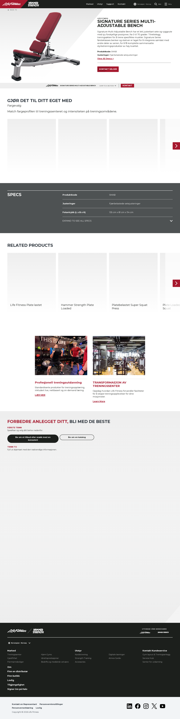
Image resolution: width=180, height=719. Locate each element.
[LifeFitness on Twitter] (154, 706)
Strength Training (83, 658)
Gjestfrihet (12, 658)
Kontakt (121, 4)
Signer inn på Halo (17, 689)
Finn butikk (13, 676)
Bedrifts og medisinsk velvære (55, 662)
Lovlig (10, 680)
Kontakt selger (108, 69)
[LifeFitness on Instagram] (146, 706)
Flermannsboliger (15, 662)
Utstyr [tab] (100, 4)
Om (9, 667)
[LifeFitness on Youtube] (162, 706)
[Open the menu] (168, 4)
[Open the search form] (157, 4)
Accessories (80, 662)
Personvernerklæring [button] (22, 708)
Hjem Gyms (46, 654)
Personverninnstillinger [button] (51, 704)
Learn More (99, 401)
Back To (12, 10)
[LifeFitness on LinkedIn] (129, 706)
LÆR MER (40, 395)
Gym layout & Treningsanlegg (156, 654)
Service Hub (148, 658)
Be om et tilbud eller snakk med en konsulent (33, 438)
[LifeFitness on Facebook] (138, 706)
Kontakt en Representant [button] (24, 704)
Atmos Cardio (115, 658)
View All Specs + (105, 59)
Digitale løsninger (117, 654)
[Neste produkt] (176, 146)
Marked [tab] (89, 4)
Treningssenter (14, 654)
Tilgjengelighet (15, 685)
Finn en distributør (17, 671)
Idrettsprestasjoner (50, 658)
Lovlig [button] (39, 708)
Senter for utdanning (152, 662)
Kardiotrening (81, 654)
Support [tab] (110, 4)
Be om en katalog (77, 437)
